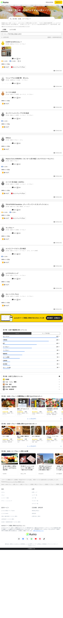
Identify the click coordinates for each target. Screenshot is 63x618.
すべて (17, 333)
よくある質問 (29, 544)
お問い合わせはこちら (38, 530)
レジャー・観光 (5, 497)
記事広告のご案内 (36, 516)
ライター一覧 (35, 500)
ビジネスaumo (4, 513)
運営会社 (7, 544)
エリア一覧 (34, 495)
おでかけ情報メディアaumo (8, 510)
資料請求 (34, 513)
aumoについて (32, 545)
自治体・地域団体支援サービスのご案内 (10, 521)
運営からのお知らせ (15, 544)
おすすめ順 (13, 29)
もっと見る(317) (31, 446)
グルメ (3, 495)
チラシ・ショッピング (6, 500)
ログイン (58, 2)
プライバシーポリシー (53, 544)
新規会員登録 (49, 2)
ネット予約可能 (45, 333)
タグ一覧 (34, 497)
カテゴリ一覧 (35, 503)
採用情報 (23, 544)
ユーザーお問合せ (37, 544)
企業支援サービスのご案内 (7, 519)
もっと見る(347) (31, 418)
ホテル (3, 492)
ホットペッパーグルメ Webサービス (15, 481)
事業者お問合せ (35, 510)
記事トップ (34, 492)
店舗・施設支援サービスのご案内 (9, 516)
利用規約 (44, 544)
